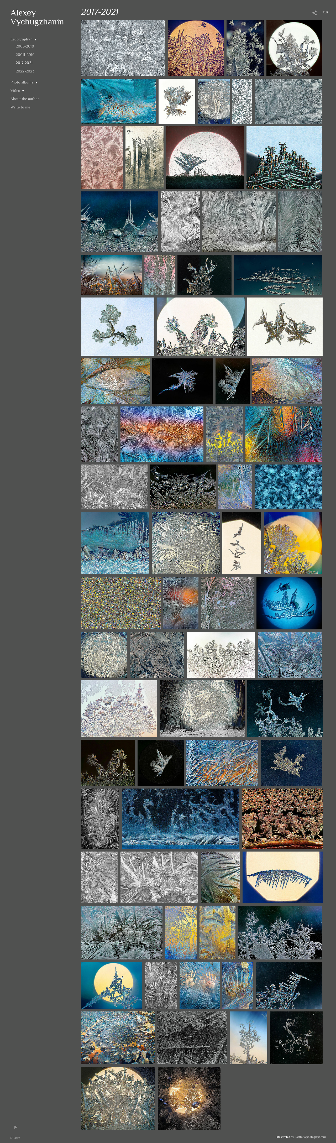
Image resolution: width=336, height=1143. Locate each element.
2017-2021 (24, 62)
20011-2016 (25, 54)
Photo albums (21, 82)
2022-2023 (25, 71)
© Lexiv (15, 1137)
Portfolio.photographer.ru (310, 1137)
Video (15, 90)
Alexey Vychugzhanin (37, 16)
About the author (24, 98)
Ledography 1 (21, 39)
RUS (325, 12)
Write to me (20, 107)
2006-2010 (25, 46)
